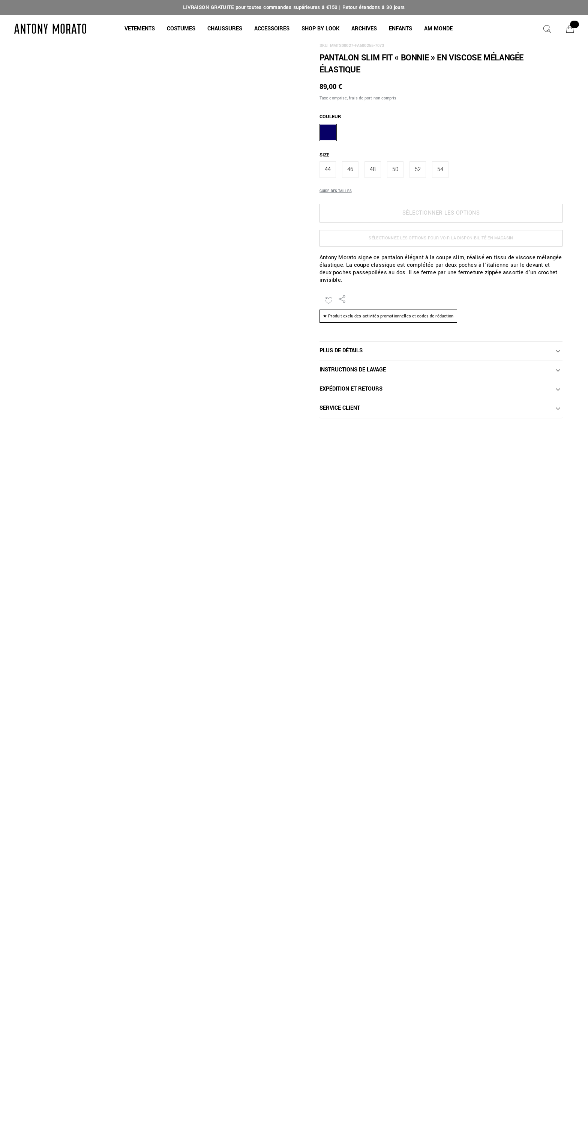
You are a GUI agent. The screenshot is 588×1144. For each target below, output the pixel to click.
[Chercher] (547, 29)
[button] (139, 29)
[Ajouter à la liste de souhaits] (329, 301)
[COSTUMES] (181, 29)
